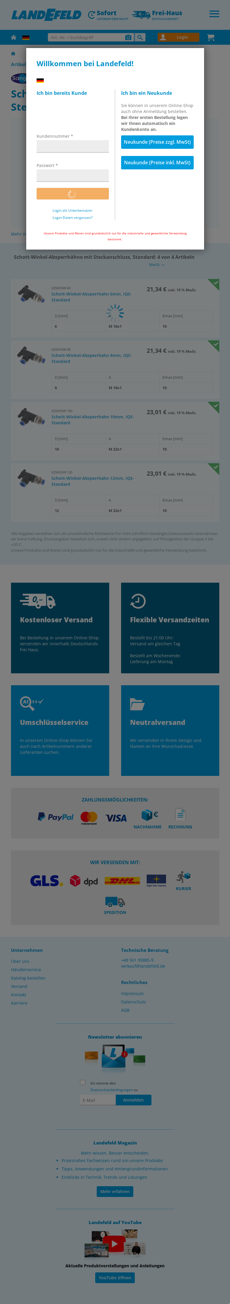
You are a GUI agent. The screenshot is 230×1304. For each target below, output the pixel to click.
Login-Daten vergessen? (73, 218)
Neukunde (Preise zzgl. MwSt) (157, 142)
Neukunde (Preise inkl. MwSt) (157, 162)
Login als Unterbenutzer (73, 210)
